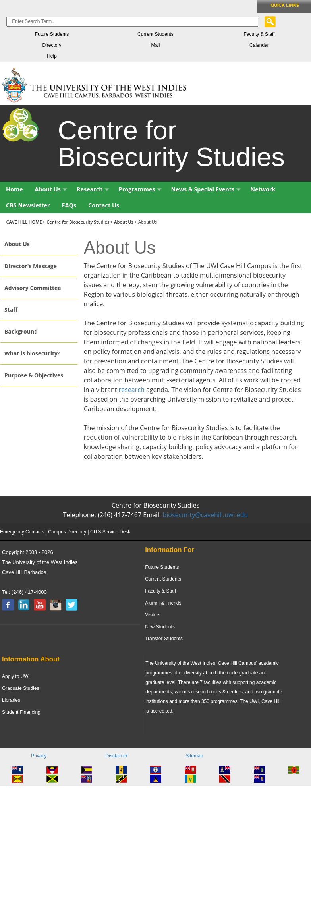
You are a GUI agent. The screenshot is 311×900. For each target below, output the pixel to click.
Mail (155, 45)
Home (14, 189)
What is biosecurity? (32, 353)
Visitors (152, 615)
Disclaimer (117, 756)
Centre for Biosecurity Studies (77, 222)
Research (93, 189)
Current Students (155, 34)
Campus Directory (67, 532)
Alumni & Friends (163, 603)
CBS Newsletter (28, 205)
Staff (10, 309)
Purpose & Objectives (33, 375)
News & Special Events (206, 189)
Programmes (140, 189)
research (132, 389)
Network (262, 189)
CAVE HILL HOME (24, 222)
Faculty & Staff (259, 34)
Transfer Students (164, 638)
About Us (51, 189)
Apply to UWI (16, 676)
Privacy (38, 756)
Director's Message (30, 266)
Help (52, 56)
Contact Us (103, 205)
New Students (160, 627)
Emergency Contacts (22, 532)
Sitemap (194, 756)
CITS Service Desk (110, 532)
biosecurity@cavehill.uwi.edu (205, 514)
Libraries (11, 700)
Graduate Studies (20, 688)
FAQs (69, 205)
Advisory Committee (32, 288)
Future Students (52, 34)
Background (21, 331)
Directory (51, 45)
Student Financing (21, 712)
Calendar (259, 45)
